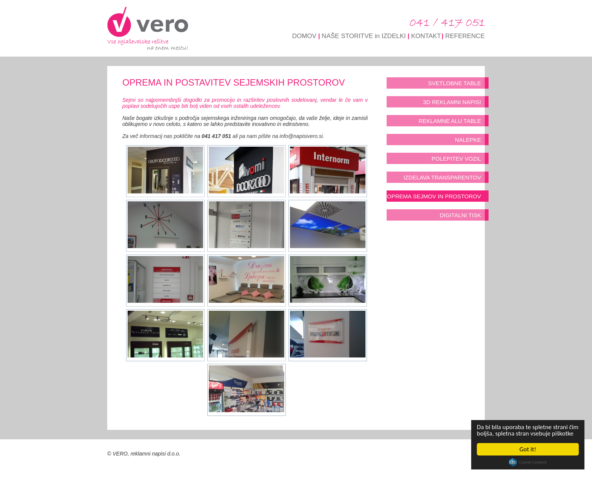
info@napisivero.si (301, 136)
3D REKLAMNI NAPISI (452, 102)
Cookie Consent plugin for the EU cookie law (528, 462)
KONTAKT (426, 36)
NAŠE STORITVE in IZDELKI (364, 36)
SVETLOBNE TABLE (454, 83)
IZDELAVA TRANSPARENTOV (442, 177)
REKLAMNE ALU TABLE (450, 121)
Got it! (528, 449)
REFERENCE (465, 36)
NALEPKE (468, 140)
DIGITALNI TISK (460, 215)
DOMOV (304, 36)
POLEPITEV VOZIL (456, 158)
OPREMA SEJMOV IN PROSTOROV (434, 196)
